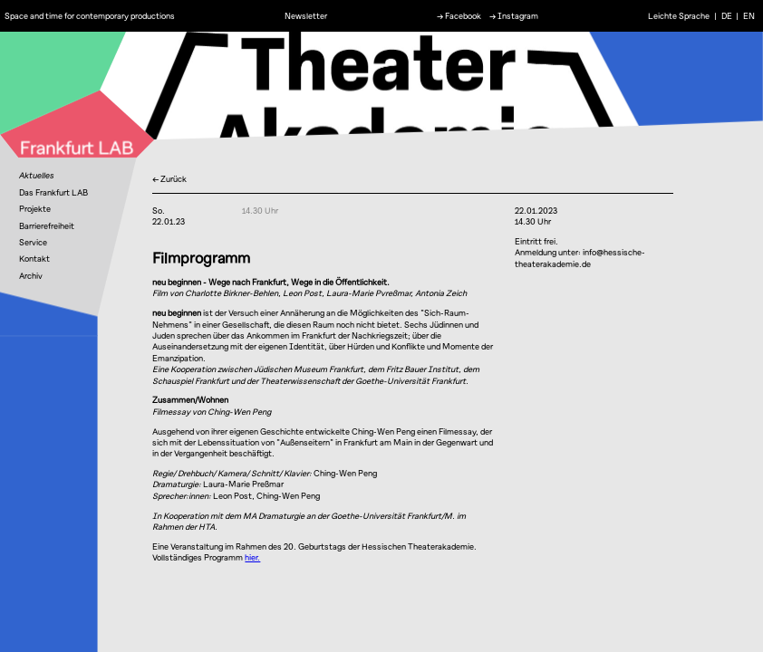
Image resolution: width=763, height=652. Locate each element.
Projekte (35, 209)
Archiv (31, 276)
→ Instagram (513, 15)
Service (33, 242)
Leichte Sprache (679, 15)
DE (726, 15)
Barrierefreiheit (46, 226)
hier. (252, 557)
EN (749, 15)
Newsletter (306, 15)
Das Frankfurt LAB (53, 192)
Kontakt (34, 259)
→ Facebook (459, 15)
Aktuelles (36, 175)
